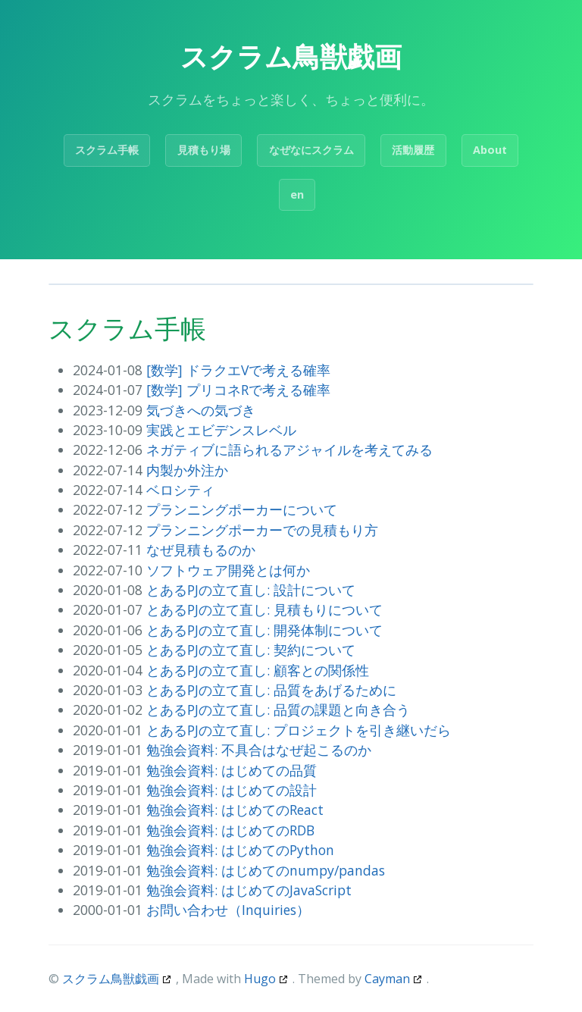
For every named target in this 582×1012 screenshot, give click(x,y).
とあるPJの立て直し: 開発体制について (264, 630)
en (297, 194)
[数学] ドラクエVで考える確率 (238, 370)
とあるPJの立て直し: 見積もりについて (264, 609)
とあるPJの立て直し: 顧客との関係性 (257, 670)
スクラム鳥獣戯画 (110, 978)
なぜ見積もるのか (200, 549)
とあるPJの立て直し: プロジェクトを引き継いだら (298, 730)
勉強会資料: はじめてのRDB (230, 830)
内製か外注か (187, 470)
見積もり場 (203, 150)
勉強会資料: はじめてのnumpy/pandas (265, 870)
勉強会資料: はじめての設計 (231, 790)
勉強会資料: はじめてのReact (235, 810)
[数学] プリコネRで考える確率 (238, 390)
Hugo (260, 978)
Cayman (387, 978)
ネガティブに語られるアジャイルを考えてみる (289, 449)
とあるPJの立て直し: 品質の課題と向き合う (278, 709)
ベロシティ (180, 490)
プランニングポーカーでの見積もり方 (262, 530)
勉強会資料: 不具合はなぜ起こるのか (258, 750)
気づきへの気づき (200, 410)
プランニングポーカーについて (241, 509)
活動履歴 (413, 150)
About (490, 150)
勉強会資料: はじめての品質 (231, 770)
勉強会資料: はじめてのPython (240, 850)
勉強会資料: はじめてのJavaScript (249, 890)
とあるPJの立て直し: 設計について (250, 590)
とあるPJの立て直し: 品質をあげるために (271, 690)
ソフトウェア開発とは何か (228, 570)
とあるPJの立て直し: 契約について (250, 650)
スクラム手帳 (107, 150)
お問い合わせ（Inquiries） (228, 910)
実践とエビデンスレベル (221, 430)
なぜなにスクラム (311, 150)
